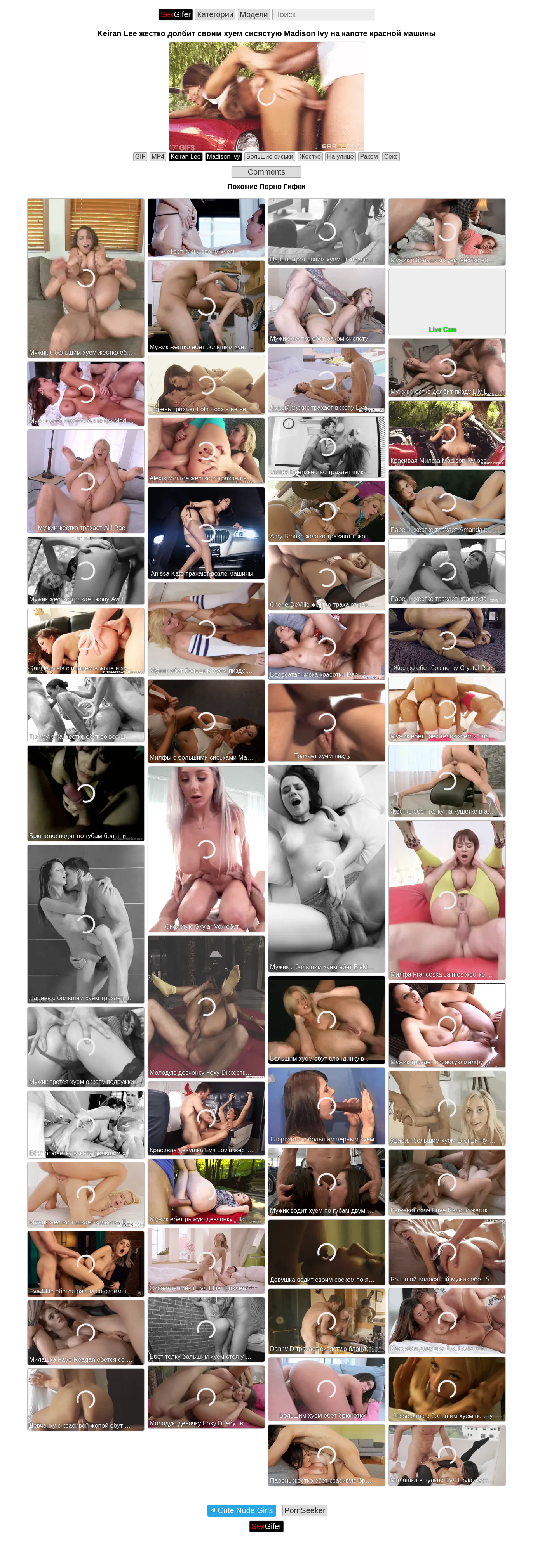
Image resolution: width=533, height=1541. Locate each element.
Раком (369, 156)
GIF (140, 156)
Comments (267, 172)
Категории (215, 14)
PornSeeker (305, 1510)
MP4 (158, 156)
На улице (340, 156)
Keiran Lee (185, 156)
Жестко (310, 156)
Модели (254, 14)
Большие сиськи (269, 156)
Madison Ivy (223, 156)
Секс (391, 156)
